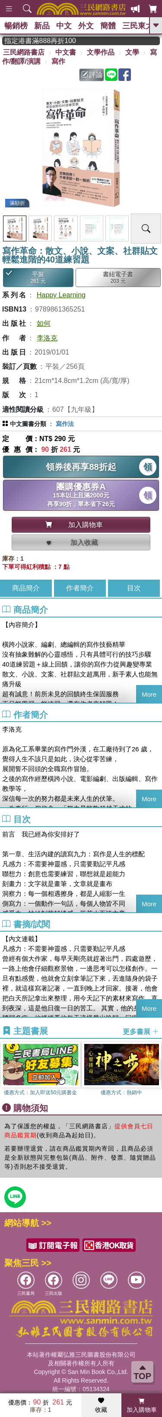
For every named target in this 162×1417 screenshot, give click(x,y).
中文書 (65, 52)
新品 (42, 26)
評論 (92, 74)
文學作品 (100, 52)
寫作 (58, 61)
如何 (44, 323)
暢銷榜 (16, 26)
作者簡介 (80, 588)
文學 (132, 52)
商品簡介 (26, 588)
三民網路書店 (23, 52)
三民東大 (137, 26)
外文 (86, 26)
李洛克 (47, 338)
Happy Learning (61, 295)
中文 (64, 26)
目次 (134, 588)
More (149, 694)
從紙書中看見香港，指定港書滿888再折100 (50, 40)
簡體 (108, 26)
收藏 (101, 1405)
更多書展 (141, 1031)
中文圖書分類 (28, 423)
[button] (155, 1069)
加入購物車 (142, 1405)
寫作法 (65, 423)
